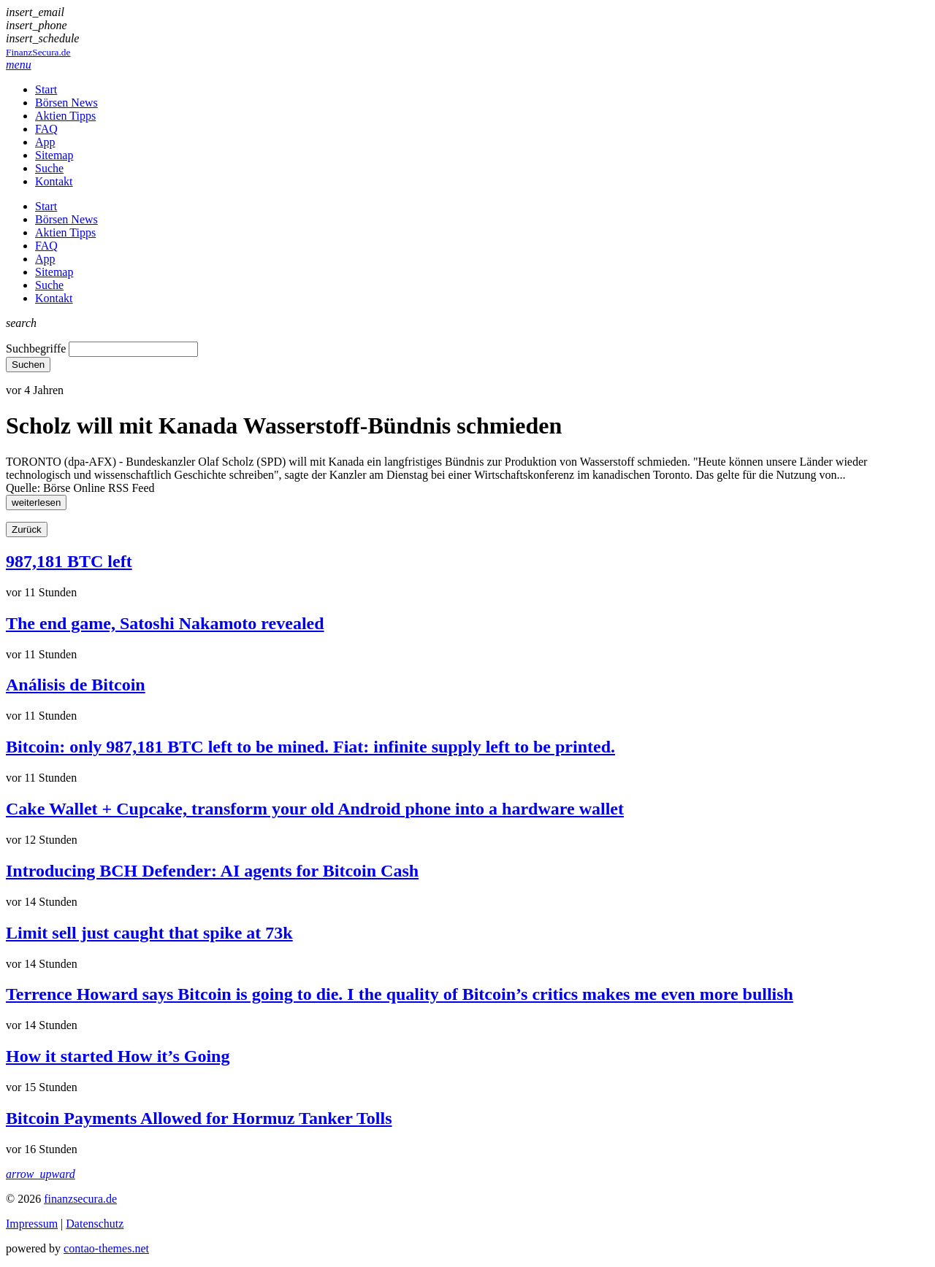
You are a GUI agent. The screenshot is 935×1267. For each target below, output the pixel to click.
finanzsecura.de (80, 1199)
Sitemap (54, 155)
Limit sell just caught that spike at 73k (149, 932)
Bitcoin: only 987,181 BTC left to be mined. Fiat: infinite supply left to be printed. (310, 746)
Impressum (32, 1223)
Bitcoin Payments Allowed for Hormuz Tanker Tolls (199, 1118)
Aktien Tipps (65, 115)
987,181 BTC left (69, 561)
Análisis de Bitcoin (75, 684)
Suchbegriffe (36, 348)
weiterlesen (36, 502)
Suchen (28, 364)
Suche (49, 168)
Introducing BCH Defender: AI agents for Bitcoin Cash (212, 870)
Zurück (27, 529)
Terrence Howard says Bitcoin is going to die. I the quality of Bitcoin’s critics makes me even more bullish (399, 994)
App (45, 142)
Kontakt (54, 181)
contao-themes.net (106, 1248)
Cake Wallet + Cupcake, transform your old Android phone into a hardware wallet (315, 808)
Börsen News (66, 102)
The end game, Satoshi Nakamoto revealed (165, 623)
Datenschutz (94, 1223)
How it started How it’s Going (117, 1056)
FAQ (46, 129)
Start (46, 89)
